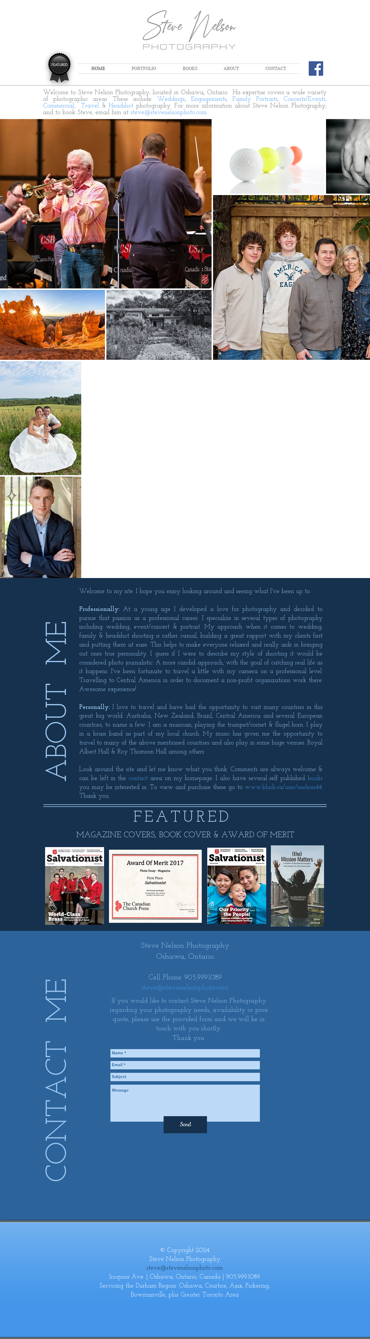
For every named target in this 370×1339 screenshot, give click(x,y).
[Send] (185, 1124)
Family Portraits (254, 99)
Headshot (121, 106)
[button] (143, 68)
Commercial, (60, 106)
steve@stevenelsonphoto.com (169, 112)
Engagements (208, 99)
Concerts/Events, (305, 99)
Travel (91, 106)
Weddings (171, 99)
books (315, 778)
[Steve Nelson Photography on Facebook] (316, 68)
